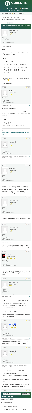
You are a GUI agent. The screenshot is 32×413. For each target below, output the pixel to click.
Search (17, 8)
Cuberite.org (8, 8)
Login (14, 13)
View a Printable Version (8, 402)
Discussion (16, 17)
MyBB (7, 409)
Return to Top (28, 409)
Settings (20, 10)
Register (20, 13)
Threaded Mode (26, 25)
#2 (29, 105)
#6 (29, 242)
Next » (11, 22)
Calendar (12, 10)
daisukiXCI (12, 30)
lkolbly (11, 91)
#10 (29, 365)
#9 (29, 338)
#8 (29, 296)
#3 (29, 156)
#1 (29, 45)
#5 (29, 215)
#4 (29, 183)
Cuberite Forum (4, 17)
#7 (29, 268)
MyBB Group (17, 409)
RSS (24, 409)
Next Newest (11, 396)
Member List (25, 8)
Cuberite (11, 17)
